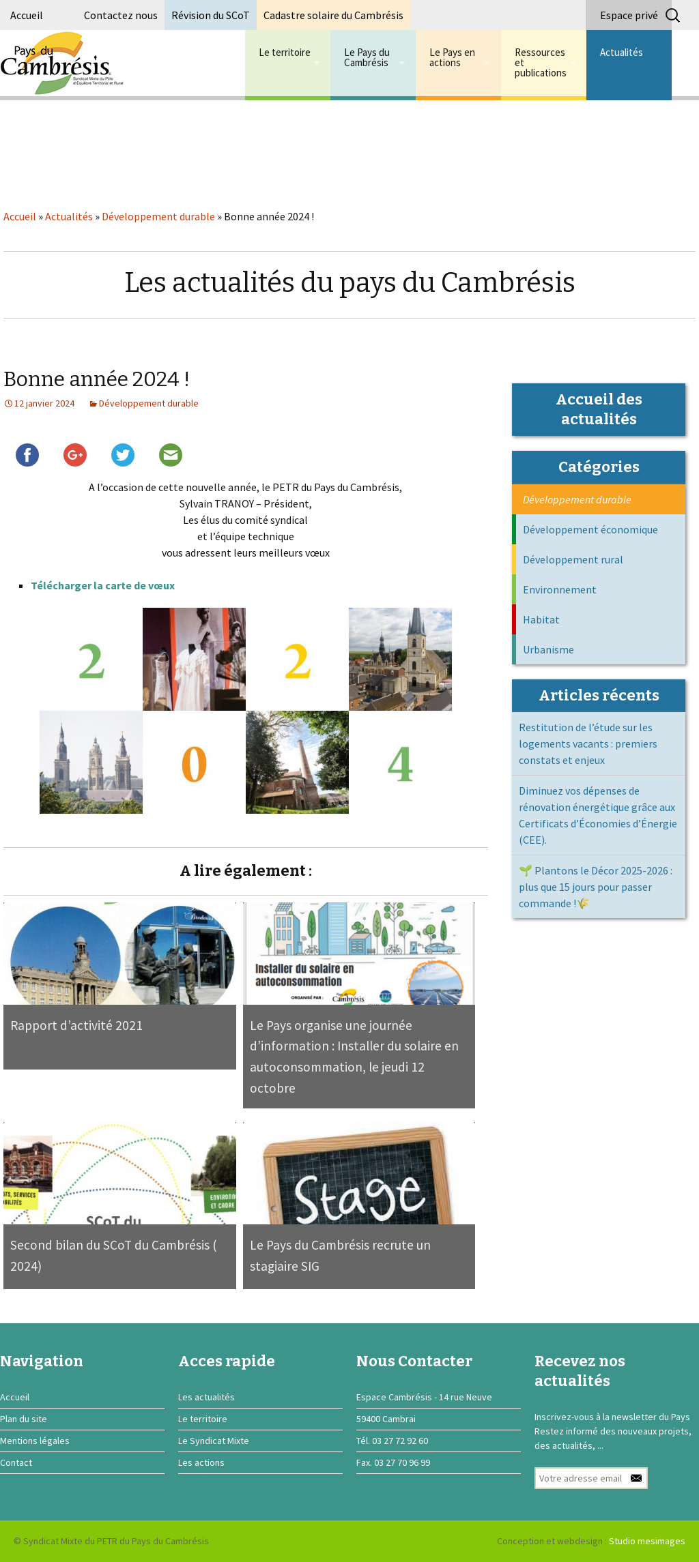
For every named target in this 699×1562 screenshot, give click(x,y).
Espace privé (629, 15)
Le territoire (285, 52)
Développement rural (573, 559)
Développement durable (158, 216)
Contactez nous (121, 15)
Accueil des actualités (599, 409)
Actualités (621, 52)
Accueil (26, 15)
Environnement (560, 589)
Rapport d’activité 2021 (76, 1025)
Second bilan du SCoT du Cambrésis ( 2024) (113, 1255)
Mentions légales (35, 1440)
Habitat (541, 619)
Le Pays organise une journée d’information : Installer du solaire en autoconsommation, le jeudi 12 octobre (354, 1056)
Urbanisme (548, 649)
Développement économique (590, 529)
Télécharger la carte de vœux (103, 585)
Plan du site (23, 1419)
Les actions (201, 1462)
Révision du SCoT (210, 15)
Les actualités (206, 1397)
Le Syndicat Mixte (213, 1440)
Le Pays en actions (452, 57)
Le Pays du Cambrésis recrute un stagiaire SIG (340, 1255)
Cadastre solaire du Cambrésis (333, 15)
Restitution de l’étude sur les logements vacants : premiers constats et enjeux (588, 743)
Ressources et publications (541, 62)
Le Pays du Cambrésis (367, 57)
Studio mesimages (647, 1541)
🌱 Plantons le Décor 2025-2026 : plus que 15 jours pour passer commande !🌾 (595, 887)
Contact (16, 1462)
